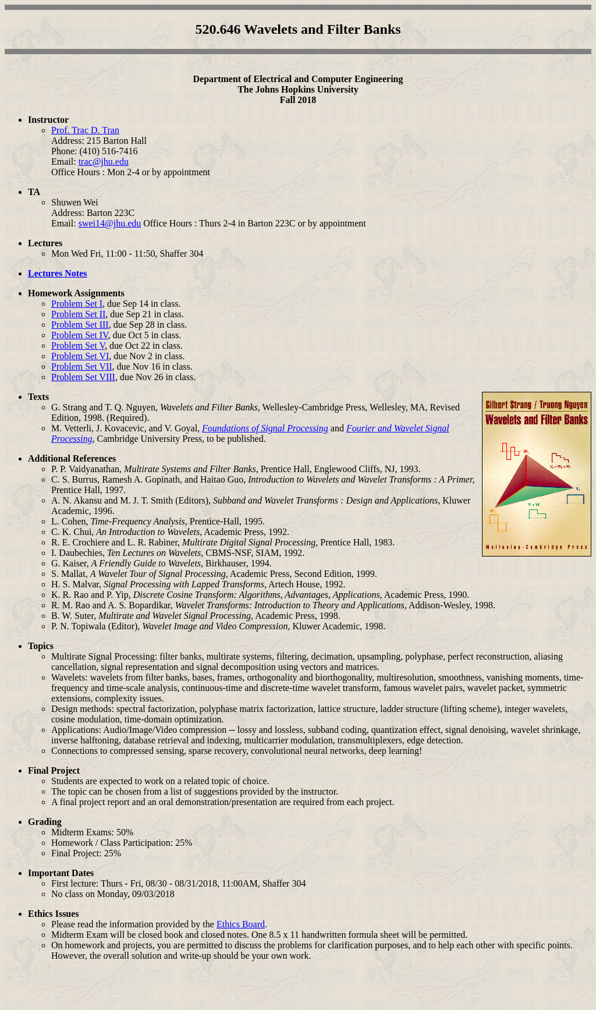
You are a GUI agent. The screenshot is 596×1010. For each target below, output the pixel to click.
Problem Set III (80, 324)
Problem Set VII (81, 366)
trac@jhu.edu (104, 161)
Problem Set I (76, 304)
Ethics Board (241, 924)
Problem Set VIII (83, 377)
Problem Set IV (79, 335)
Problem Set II (78, 314)
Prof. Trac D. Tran (85, 130)
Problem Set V (78, 345)
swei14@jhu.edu (110, 223)
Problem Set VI (80, 356)
